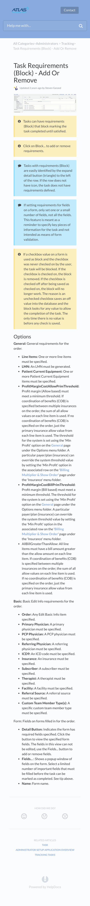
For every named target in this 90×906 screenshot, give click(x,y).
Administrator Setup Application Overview (45, 849)
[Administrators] (47, 44)
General (57, 445)
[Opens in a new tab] (45, 879)
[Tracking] (67, 44)
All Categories (23, 44)
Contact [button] (69, 10)
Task (45, 844)
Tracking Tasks (45, 854)
